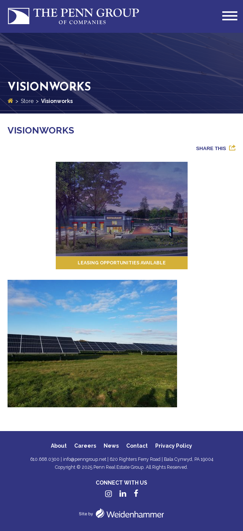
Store (27, 101)
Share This (211, 148)
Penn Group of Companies (73, 16)
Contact (137, 446)
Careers (85, 446)
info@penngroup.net (84, 459)
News (111, 446)
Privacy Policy (173, 446)
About (59, 446)
